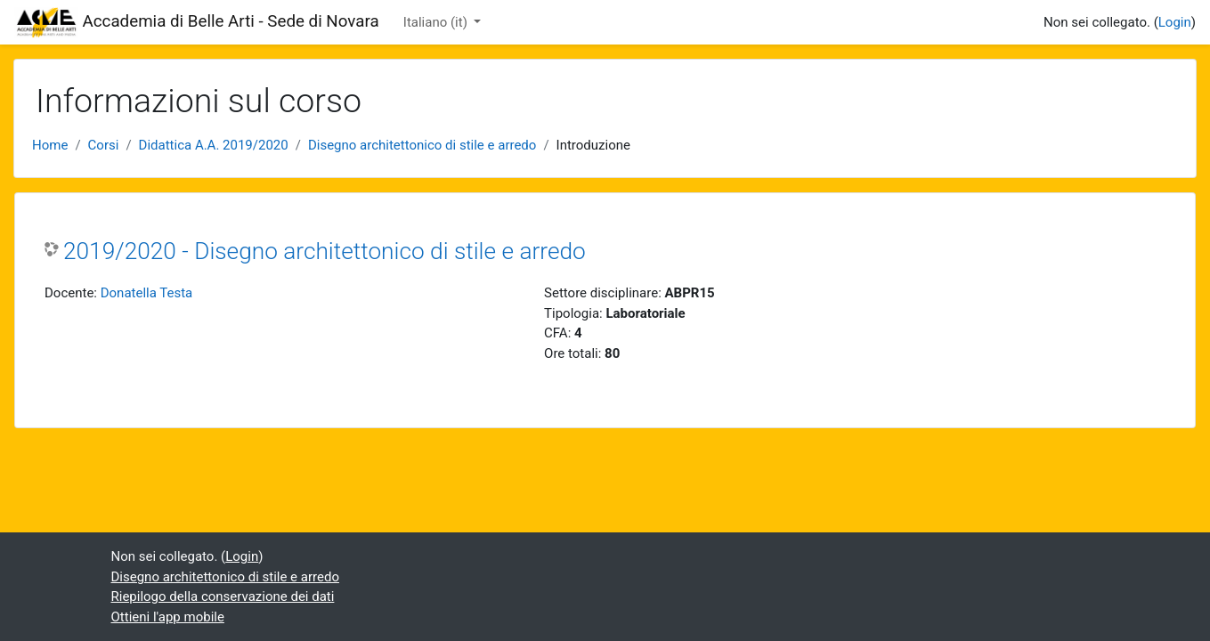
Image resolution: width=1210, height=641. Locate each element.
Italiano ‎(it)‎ (437, 22)
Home (50, 145)
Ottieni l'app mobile (167, 617)
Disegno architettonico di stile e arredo (422, 145)
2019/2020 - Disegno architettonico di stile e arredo (324, 251)
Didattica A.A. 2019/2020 (213, 145)
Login (1174, 22)
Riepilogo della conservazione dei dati (223, 596)
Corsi (103, 145)
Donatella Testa (147, 293)
